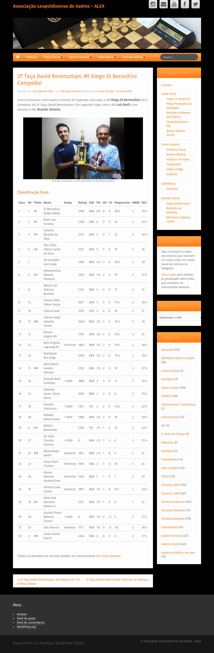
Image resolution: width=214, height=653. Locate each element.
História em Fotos (178, 159)
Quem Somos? (80, 57)
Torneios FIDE (124, 91)
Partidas (166, 451)
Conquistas (173, 164)
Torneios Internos (172, 502)
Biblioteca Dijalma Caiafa (177, 358)
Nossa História (176, 154)
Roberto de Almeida (173, 210)
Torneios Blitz (170, 485)
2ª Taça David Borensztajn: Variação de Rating (116, 579)
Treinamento (169, 527)
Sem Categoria (170, 468)
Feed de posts (26, 618)
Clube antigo (174, 169)
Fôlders (166, 396)
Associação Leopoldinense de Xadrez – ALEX (58, 6)
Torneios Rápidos (172, 519)
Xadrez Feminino (172, 536)
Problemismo (170, 459)
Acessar (22, 614)
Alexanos (167, 350)
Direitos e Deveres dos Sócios (178, 115)
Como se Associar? (178, 99)
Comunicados (170, 371)
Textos (165, 476)
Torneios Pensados (173, 510)
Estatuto (171, 174)
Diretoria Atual (176, 149)
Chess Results (111, 556)
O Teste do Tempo (173, 434)
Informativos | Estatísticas (178, 404)
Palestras (167, 442)
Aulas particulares (178, 203)
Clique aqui (168, 274)
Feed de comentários (31, 622)
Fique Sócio (53, 57)
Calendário (107, 57)
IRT (163, 425)
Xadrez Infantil (170, 544)
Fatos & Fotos (107, 91)
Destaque (167, 379)
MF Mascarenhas (71, 91)
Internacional (170, 417)
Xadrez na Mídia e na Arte (178, 553)
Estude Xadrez (133, 57)
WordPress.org (26, 627)
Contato (31, 57)
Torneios (172, 189)
